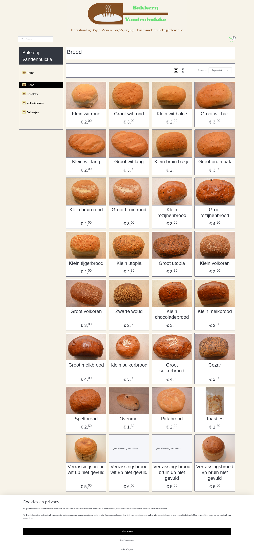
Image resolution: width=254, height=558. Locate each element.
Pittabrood (172, 418)
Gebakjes (32, 112)
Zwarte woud (128, 311)
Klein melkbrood (215, 311)
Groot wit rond (129, 113)
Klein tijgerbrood (86, 263)
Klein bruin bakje (171, 161)
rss (126, 550)
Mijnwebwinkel (170, 550)
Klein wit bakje (172, 113)
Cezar (214, 365)
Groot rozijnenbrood (214, 212)
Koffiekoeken (34, 103)
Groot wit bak (215, 113)
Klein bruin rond (86, 209)
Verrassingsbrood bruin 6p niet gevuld (171, 472)
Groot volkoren (86, 311)
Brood (30, 85)
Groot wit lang (129, 161)
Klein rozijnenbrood (171, 212)
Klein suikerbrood (129, 365)
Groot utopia (172, 263)
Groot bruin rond (129, 209)
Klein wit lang (86, 161)
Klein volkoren (215, 263)
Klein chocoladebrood (172, 314)
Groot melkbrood (86, 365)
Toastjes (214, 418)
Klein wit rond (86, 113)
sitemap (119, 550)
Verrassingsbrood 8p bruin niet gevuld (214, 472)
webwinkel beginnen (139, 550)
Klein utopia (128, 263)
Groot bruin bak (214, 161)
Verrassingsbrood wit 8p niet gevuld (128, 469)
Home (30, 72)
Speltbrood (86, 418)
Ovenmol (129, 418)
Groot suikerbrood (171, 367)
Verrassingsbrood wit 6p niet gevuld (86, 469)
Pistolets (32, 94)
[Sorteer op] (220, 70)
